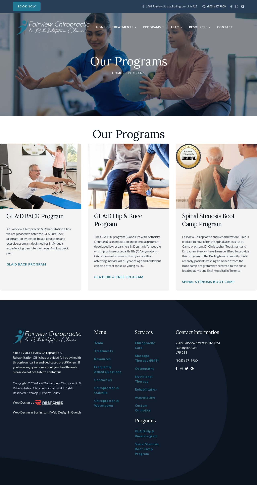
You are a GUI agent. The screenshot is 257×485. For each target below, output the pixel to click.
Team (174, 27)
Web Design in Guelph (65, 412)
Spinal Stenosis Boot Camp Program (208, 220)
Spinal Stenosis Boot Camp (208, 282)
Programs (152, 27)
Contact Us (103, 380)
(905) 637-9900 (216, 6)
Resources (198, 27)
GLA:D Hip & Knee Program (118, 277)
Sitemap (32, 393)
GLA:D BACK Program (35, 216)
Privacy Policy (50, 393)
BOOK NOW (27, 6)
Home (101, 27)
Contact (225, 27)
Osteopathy (144, 368)
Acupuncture (145, 397)
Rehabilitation (146, 389)
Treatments (122, 27)
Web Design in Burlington (30, 412)
